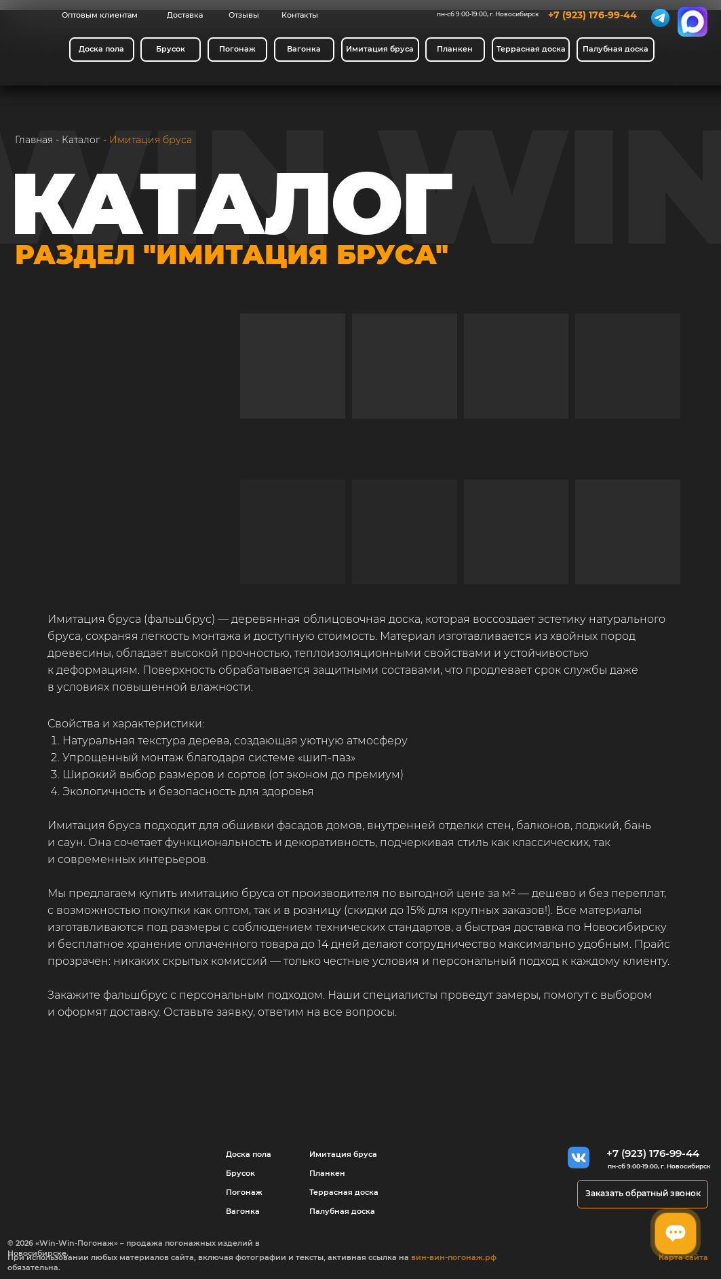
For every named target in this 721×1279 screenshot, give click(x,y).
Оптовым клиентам (100, 15)
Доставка (185, 15)
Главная (34, 140)
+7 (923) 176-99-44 (592, 15)
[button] (642, 1194)
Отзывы (244, 15)
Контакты (299, 15)
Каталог (81, 140)
